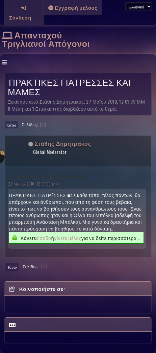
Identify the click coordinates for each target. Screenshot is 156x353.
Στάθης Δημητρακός (63, 143)
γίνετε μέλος (67, 238)
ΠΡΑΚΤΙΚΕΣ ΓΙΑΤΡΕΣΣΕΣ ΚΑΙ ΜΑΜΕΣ (48, 176)
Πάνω (11, 267)
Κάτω (11, 125)
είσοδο (43, 238)
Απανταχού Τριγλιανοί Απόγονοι (46, 38)
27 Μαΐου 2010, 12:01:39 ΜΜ (33, 184)
